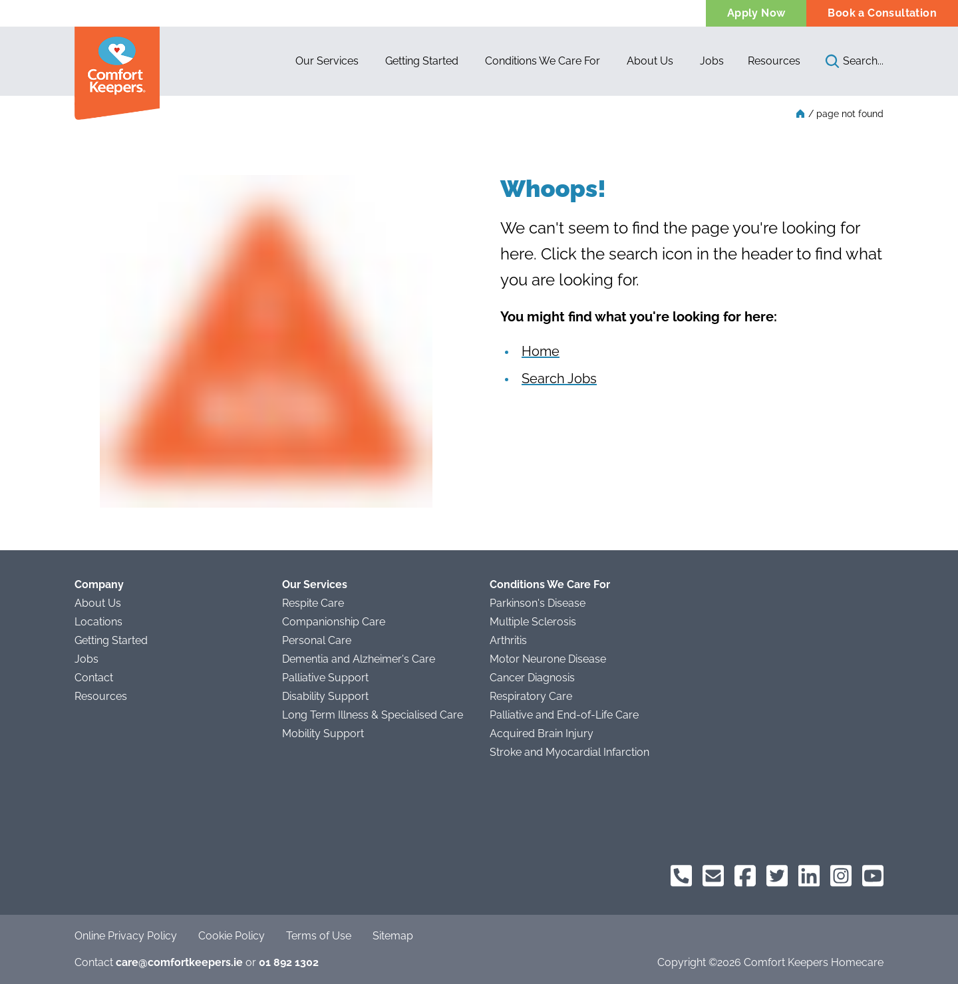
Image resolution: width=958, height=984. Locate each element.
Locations (98, 621)
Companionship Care (333, 621)
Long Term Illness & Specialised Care (372, 715)
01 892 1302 (289, 962)
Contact (94, 677)
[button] (327, 61)
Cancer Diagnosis (532, 677)
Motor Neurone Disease (548, 659)
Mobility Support (323, 733)
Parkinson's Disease (537, 603)
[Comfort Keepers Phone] (681, 876)
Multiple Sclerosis (533, 621)
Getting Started (111, 640)
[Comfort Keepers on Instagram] (841, 876)
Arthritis (508, 640)
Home (540, 351)
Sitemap (393, 935)
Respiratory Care (531, 696)
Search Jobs (559, 379)
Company (99, 584)
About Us (98, 603)
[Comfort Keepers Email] (713, 876)
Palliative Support (325, 677)
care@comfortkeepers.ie (179, 962)
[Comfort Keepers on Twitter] (777, 876)
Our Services (314, 584)
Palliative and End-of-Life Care (564, 715)
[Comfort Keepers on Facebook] (745, 876)
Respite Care (313, 603)
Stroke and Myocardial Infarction (569, 752)
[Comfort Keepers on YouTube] (872, 876)
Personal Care (316, 640)
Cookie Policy (231, 935)
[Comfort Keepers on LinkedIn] (809, 876)
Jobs (86, 659)
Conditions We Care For (550, 584)
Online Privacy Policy (126, 935)
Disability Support (325, 696)
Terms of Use (318, 935)
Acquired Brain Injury (541, 733)
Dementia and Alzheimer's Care (358, 659)
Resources (774, 61)
